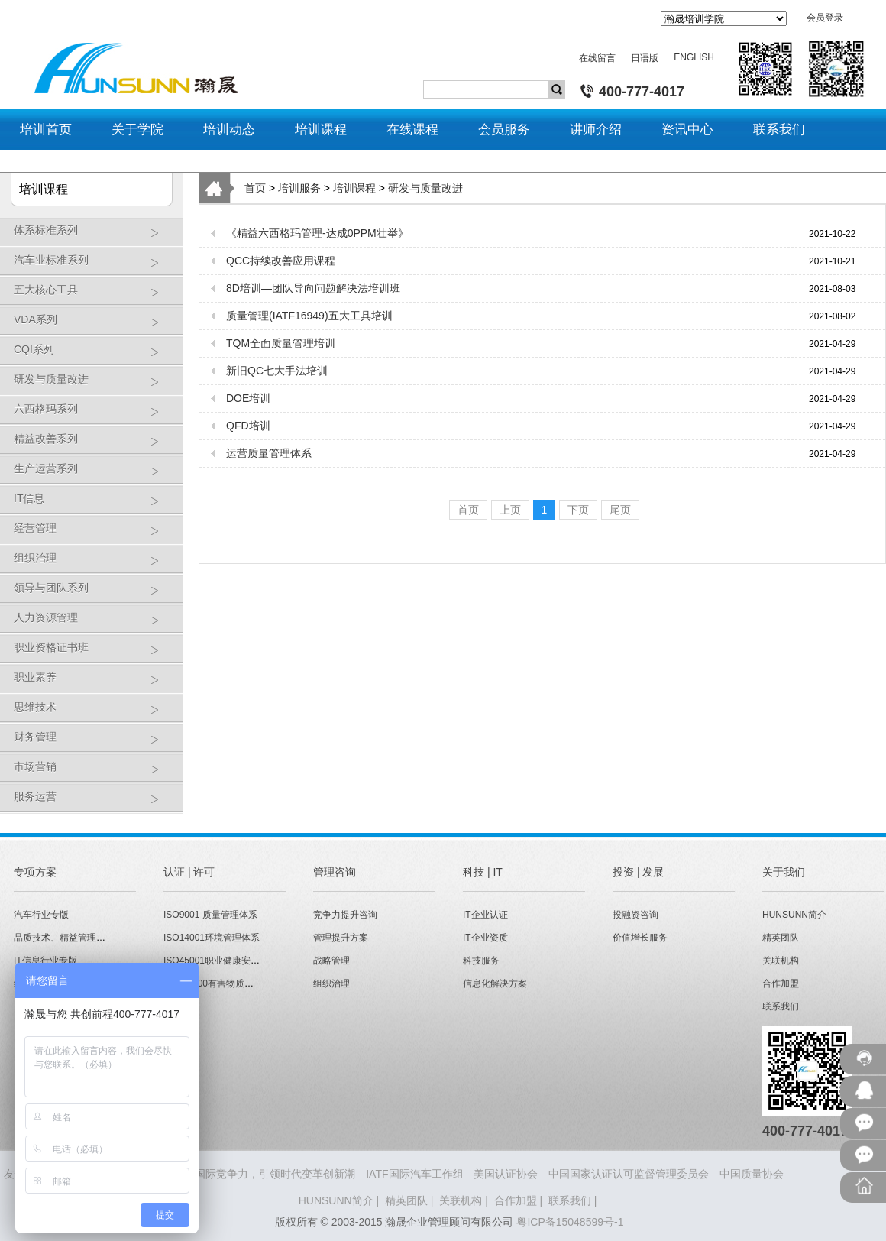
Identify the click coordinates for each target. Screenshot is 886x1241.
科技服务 (481, 960)
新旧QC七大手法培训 (277, 371)
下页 (578, 510)
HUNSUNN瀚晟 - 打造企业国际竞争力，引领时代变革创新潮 (211, 1174)
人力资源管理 (95, 623)
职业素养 (95, 683)
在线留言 (597, 58)
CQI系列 (95, 355)
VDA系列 (95, 325)
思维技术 (95, 712)
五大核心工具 (95, 295)
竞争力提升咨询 (345, 914)
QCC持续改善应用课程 (280, 260)
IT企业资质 (485, 937)
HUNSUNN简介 (794, 914)
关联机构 (780, 960)
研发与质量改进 (95, 385)
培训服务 (299, 188)
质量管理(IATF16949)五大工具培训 (309, 315)
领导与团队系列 (95, 593)
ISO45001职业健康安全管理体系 (229, 960)
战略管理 (331, 960)
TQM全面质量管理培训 (280, 343)
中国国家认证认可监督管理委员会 (628, 1174)
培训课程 (354, 188)
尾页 (620, 510)
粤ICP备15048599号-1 (569, 1222)
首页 (255, 188)
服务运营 (95, 802)
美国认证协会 (506, 1174)
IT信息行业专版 (45, 960)
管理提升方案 (340, 937)
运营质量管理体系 (269, 453)
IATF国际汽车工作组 (414, 1174)
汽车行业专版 (41, 914)
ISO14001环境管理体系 (211, 937)
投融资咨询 (635, 914)
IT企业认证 (485, 914)
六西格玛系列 (95, 414)
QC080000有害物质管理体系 (222, 983)
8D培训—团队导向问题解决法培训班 (313, 288)
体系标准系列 (95, 236)
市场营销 (95, 772)
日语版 (644, 58)
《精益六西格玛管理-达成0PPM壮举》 (317, 233)
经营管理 (95, 534)
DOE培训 (248, 398)
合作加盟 (780, 983)
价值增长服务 (640, 937)
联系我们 (780, 1006)
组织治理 (95, 563)
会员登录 (825, 17)
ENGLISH (694, 57)
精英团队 (780, 937)
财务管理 (95, 742)
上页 (510, 510)
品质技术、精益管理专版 (64, 937)
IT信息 (95, 504)
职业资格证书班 (95, 653)
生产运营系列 (95, 474)
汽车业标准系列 (95, 265)
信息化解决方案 (495, 983)
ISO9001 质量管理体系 (210, 914)
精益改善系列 (95, 444)
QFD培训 (248, 426)
